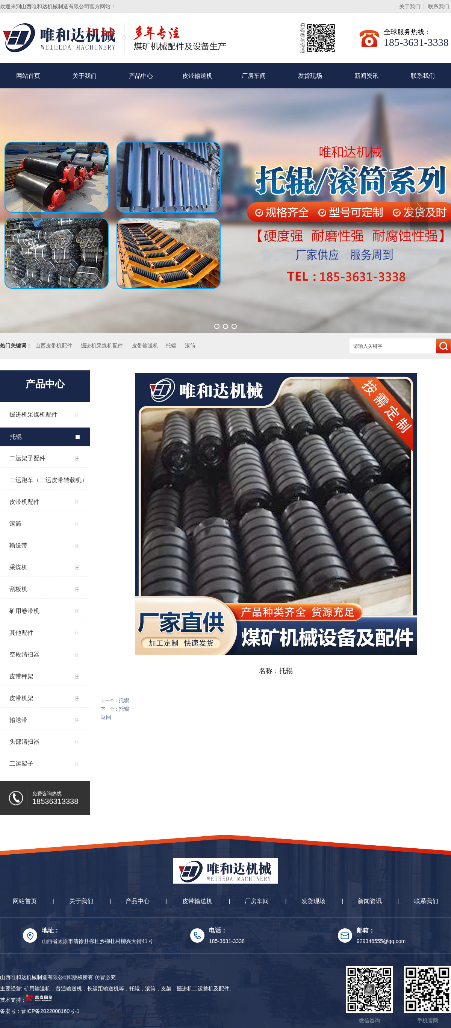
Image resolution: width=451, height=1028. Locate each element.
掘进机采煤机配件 (102, 346)
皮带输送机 (197, 76)
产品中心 (141, 76)
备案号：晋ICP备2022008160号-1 (40, 1011)
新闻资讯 (366, 76)
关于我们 (409, 6)
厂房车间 (254, 76)
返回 (106, 717)
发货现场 (310, 76)
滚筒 (190, 346)
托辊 (171, 346)
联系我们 (438, 6)
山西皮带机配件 (53, 346)
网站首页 (28, 76)
